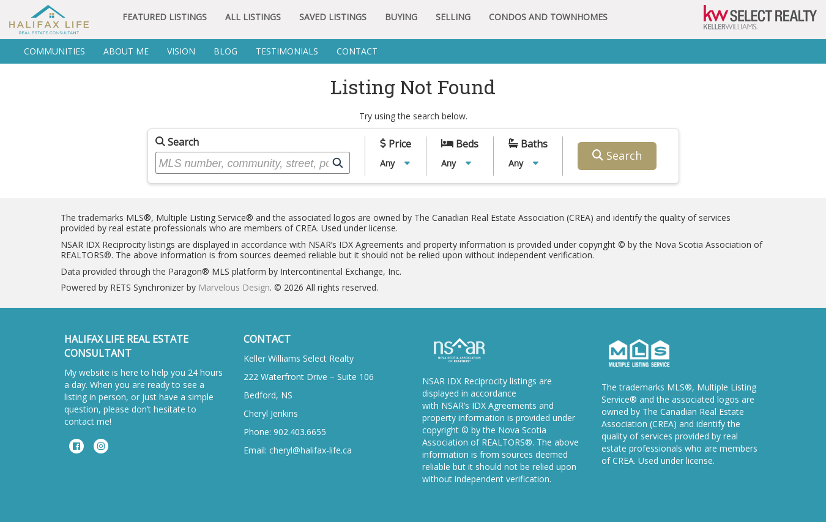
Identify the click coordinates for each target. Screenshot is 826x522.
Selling (453, 17)
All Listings (253, 17)
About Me (126, 51)
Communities (54, 51)
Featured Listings (164, 17)
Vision (181, 51)
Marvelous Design (234, 287)
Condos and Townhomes (548, 17)
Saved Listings (332, 17)
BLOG (225, 51)
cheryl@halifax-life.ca (310, 450)
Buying (401, 17)
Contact (357, 51)
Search (177, 142)
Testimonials (287, 51)
